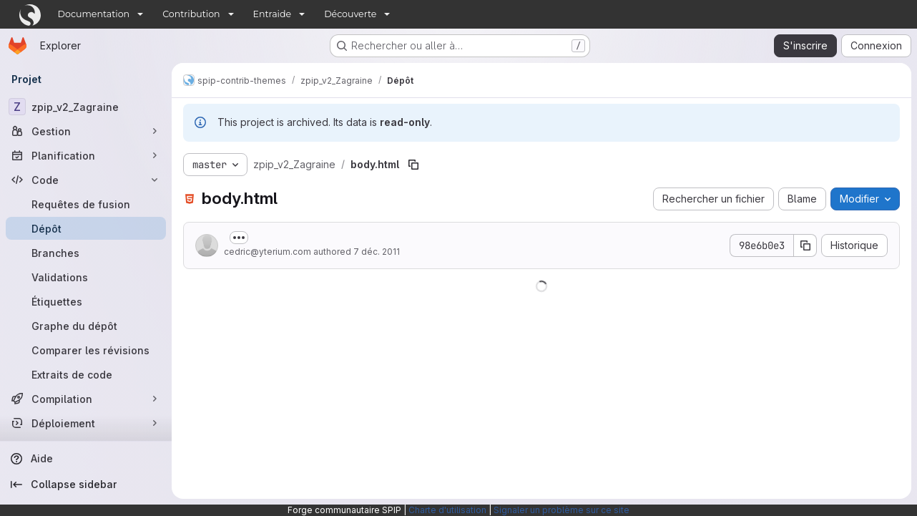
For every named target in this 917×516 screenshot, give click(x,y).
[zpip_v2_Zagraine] (86, 106)
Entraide (272, 14)
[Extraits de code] (86, 374)
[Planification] (86, 155)
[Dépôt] (86, 228)
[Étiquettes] (86, 301)
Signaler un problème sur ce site (561, 510)
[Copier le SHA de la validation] (805, 245)
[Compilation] (86, 398)
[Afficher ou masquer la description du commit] (239, 237)
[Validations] (86, 277)
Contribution (191, 14)
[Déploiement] (86, 423)
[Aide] (86, 458)
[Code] (86, 179)
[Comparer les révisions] (86, 350)
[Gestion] (86, 131)
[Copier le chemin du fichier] (413, 164)
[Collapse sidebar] (86, 484)
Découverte (350, 14)
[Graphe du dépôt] (86, 325)
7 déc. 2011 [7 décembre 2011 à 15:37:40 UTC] (376, 251)
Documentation (94, 14)
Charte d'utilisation (447, 510)
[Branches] (86, 252)
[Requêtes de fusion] (86, 204)
